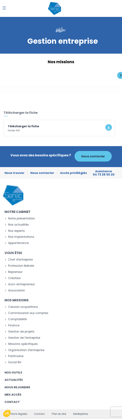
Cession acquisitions (23, 307)
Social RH (14, 362)
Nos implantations (21, 237)
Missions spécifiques (23, 344)
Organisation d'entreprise (26, 350)
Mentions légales (16, 414)
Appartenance (18, 243)
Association (16, 290)
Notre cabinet (18, 212)
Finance (13, 325)
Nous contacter (93, 156)
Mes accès (13, 395)
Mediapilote (80, 414)
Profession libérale (21, 266)
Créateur (14, 278)
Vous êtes (13, 253)
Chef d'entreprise (20, 260)
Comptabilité (17, 319)
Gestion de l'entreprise (24, 338)
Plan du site (59, 414)
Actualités (14, 380)
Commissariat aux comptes (28, 313)
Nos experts (16, 231)
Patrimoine (15, 356)
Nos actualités (18, 225)
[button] (7, 413)
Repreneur (15, 272)
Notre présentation (21, 218)
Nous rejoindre (17, 387)
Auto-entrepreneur (21, 284)
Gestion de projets (21, 332)
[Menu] (4, 8)
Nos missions (17, 300)
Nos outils (13, 372)
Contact (12, 402)
